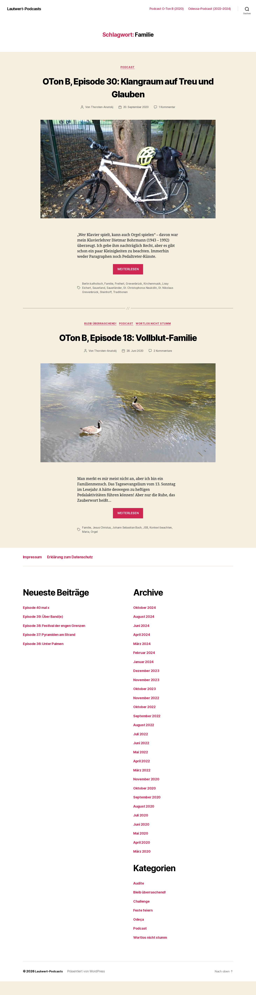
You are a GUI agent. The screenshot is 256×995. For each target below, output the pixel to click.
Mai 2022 (141, 766)
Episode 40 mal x (37, 621)
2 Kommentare (163, 364)
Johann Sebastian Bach (128, 541)
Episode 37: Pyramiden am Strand (52, 648)
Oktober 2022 (145, 720)
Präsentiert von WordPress (87, 985)
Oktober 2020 (145, 802)
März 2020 (142, 865)
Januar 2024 (144, 675)
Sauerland (99, 288)
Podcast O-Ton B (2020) (167, 9)
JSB (146, 541)
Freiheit (120, 284)
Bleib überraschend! (99, 324)
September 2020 (148, 811)
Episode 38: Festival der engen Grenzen (57, 639)
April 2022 (142, 775)
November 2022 (147, 712)
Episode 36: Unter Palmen (45, 657)
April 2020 (142, 856)
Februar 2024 (145, 666)
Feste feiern (143, 924)
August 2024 (144, 630)
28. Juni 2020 (135, 364)
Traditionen (121, 292)
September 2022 (148, 730)
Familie (109, 284)
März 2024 (142, 657)
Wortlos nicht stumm (155, 324)
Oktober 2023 (145, 702)
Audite (139, 897)
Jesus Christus (102, 541)
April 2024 (142, 648)
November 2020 (147, 793)
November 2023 (147, 693)
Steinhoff (106, 292)
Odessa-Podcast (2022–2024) (209, 9)
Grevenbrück (135, 284)
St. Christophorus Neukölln (141, 288)
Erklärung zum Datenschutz (77, 570)
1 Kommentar (168, 107)
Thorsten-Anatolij (101, 107)
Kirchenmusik (153, 284)
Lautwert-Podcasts (26, 9)
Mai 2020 (141, 847)
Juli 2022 (141, 748)
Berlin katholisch (92, 284)
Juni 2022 (142, 757)
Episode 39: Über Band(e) (45, 630)
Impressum (34, 570)
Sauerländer (115, 288)
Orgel (94, 545)
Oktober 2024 (145, 621)
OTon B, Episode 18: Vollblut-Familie (128, 344)
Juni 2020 (142, 838)
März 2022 (142, 784)
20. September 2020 (136, 107)
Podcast (128, 67)
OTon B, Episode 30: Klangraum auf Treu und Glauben (128, 87)
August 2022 (144, 739)
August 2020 (144, 820)
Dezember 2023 (147, 684)
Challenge (142, 915)
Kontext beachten (162, 541)
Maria (85, 545)
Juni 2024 (142, 639)
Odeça (139, 933)
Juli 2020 (141, 829)
